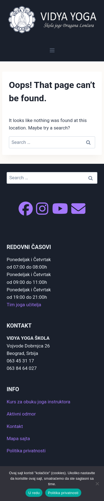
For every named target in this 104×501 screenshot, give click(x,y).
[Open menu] (52, 50)
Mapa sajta (18, 438)
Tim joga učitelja (24, 304)
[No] (97, 483)
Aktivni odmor (21, 414)
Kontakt (15, 426)
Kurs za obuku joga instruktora (38, 401)
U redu (34, 493)
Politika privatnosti (26, 450)
